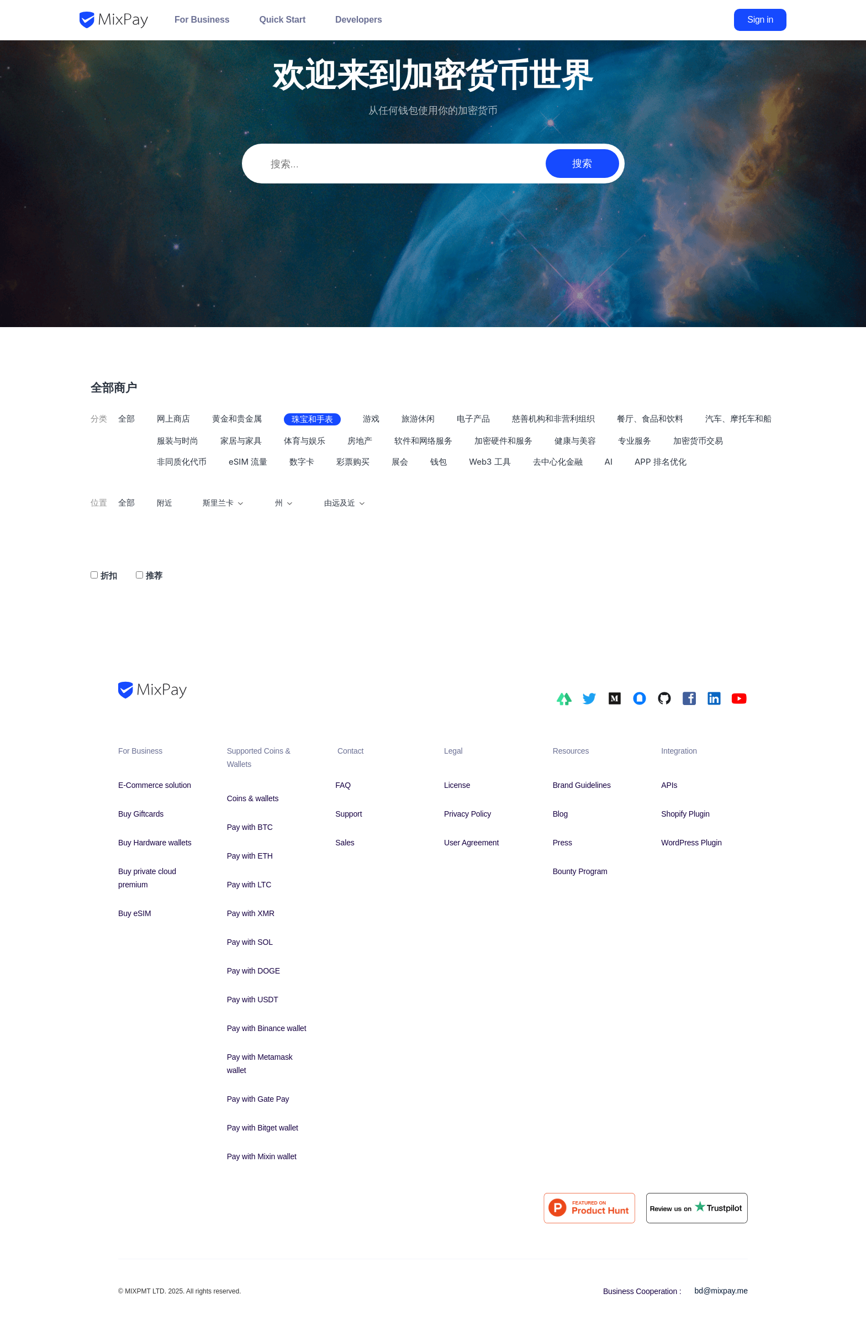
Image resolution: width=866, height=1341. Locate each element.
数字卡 (301, 461)
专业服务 (634, 440)
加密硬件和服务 (503, 440)
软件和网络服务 (423, 440)
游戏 (371, 418)
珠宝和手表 (312, 419)
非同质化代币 (182, 461)
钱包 (438, 461)
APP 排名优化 (661, 461)
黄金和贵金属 (237, 418)
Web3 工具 (489, 461)
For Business (202, 19)
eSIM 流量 (248, 461)
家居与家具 (241, 440)
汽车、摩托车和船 (738, 418)
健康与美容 (575, 440)
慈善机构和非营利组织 (553, 418)
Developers (358, 19)
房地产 (359, 440)
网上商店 (173, 418)
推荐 (154, 575)
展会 (400, 461)
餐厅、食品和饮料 (650, 418)
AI (608, 461)
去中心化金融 (558, 461)
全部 (126, 418)
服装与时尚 (177, 440)
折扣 (109, 575)
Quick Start (282, 19)
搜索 (582, 163)
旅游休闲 (418, 418)
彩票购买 (352, 461)
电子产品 (473, 418)
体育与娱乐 (304, 440)
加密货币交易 (698, 440)
